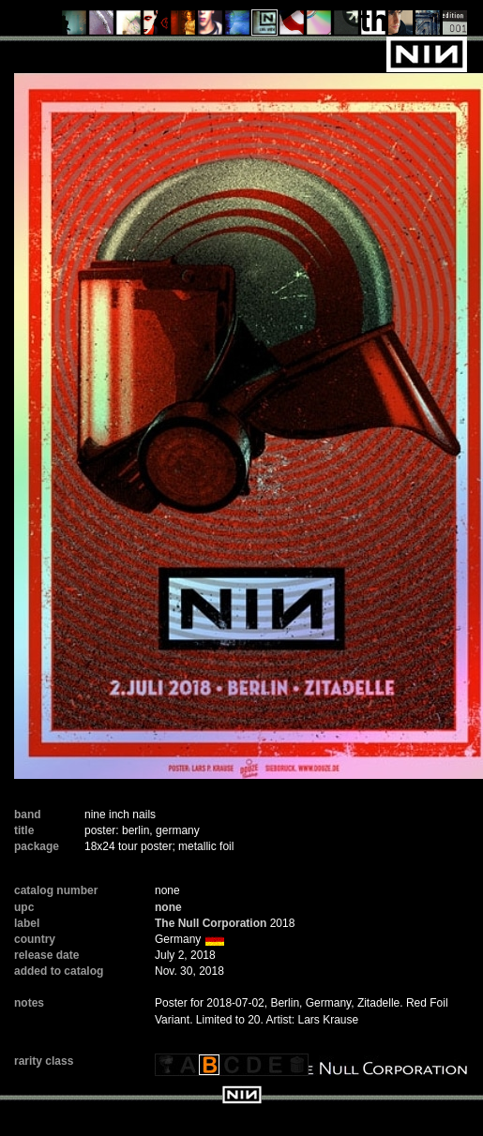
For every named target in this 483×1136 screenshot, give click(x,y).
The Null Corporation (210, 923)
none (168, 907)
